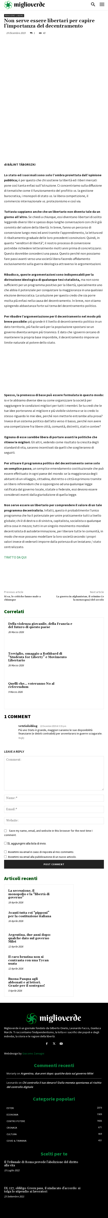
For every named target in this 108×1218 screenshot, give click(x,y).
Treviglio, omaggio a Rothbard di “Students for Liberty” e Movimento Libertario (37, 657)
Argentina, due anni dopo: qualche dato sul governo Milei (29, 938)
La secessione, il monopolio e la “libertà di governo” (29, 894)
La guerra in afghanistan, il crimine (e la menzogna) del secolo (80, 598)
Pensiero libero (14, 15)
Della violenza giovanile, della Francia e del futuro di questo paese (40, 625)
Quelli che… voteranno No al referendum (31, 685)
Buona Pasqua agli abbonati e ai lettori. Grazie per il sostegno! (26, 982)
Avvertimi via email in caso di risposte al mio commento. (41, 852)
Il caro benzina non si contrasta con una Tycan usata (28, 960)
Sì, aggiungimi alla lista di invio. (25, 843)
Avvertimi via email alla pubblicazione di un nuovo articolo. (42, 856)
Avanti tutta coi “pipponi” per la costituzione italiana (29, 914)
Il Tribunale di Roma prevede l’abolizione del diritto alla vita (41, 1164)
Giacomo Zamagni (33, 1053)
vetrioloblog (27, 726)
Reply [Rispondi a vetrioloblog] (21, 738)
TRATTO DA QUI (15, 557)
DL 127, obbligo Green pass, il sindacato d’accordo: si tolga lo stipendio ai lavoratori (42, 1190)
